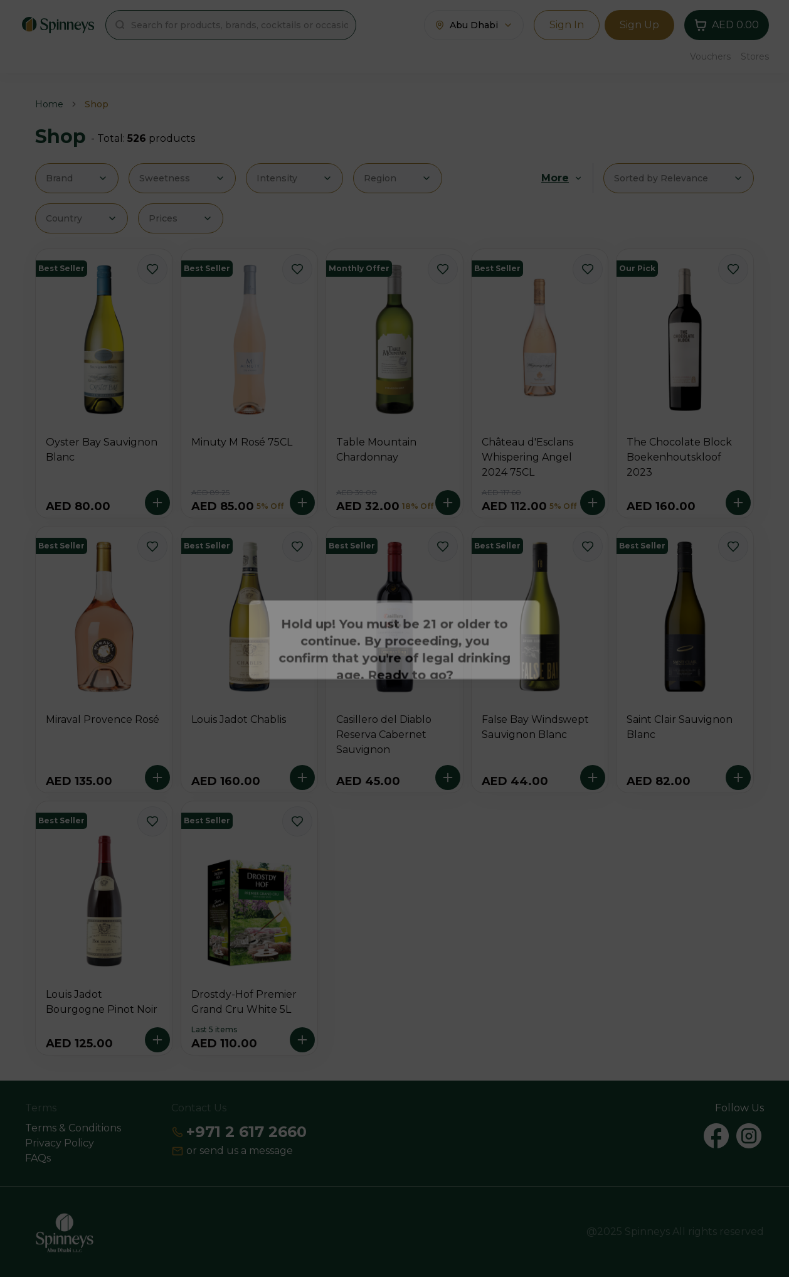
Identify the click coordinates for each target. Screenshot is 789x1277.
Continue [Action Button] (394, 676)
